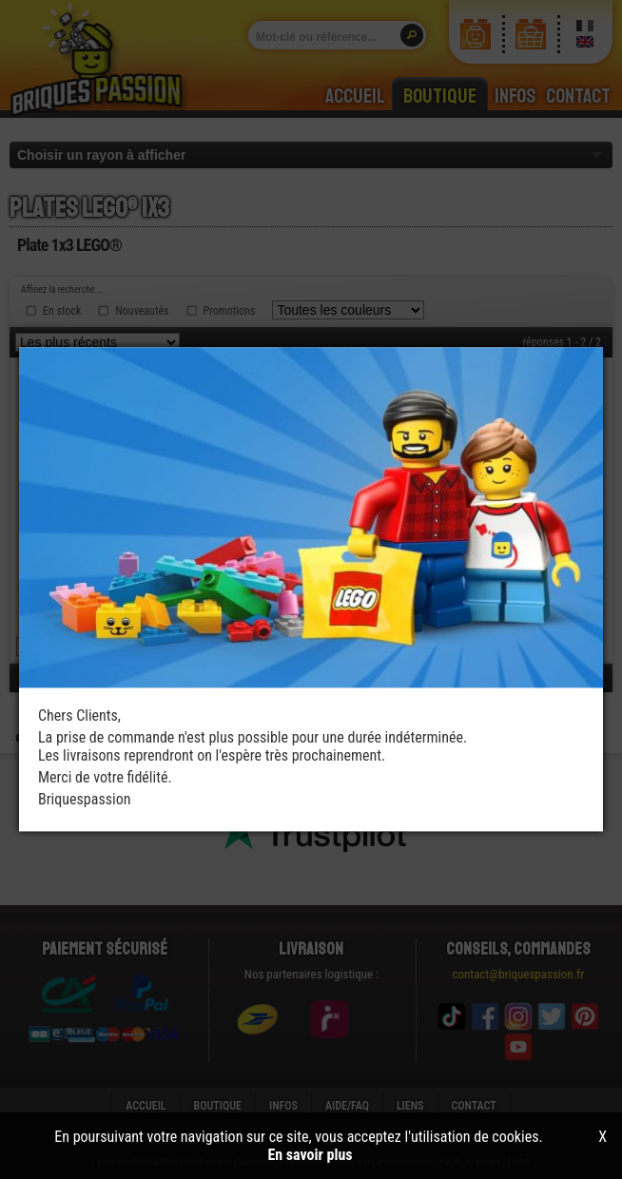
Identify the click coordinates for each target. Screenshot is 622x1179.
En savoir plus (309, 1155)
